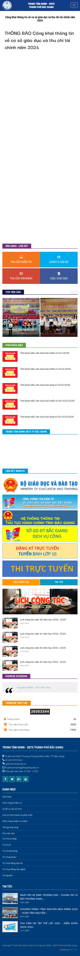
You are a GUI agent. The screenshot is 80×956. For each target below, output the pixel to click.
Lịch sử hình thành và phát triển (17, 815)
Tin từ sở (6, 844)
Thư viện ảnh (8, 833)
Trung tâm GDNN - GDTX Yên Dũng (33, 687)
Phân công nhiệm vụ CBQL (14, 821)
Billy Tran (73, 949)
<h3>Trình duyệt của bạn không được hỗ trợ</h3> (40, 149)
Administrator (10, 611)
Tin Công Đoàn (9, 857)
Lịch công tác (21, 582)
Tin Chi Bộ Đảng (9, 850)
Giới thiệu (7, 796)
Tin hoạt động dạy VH (12, 863)
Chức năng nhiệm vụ (12, 802)
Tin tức (59, 582)
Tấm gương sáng (10, 827)
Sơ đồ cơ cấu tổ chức (12, 808)
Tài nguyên (7, 875)
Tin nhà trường (9, 838)
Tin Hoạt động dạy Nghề (13, 869)
